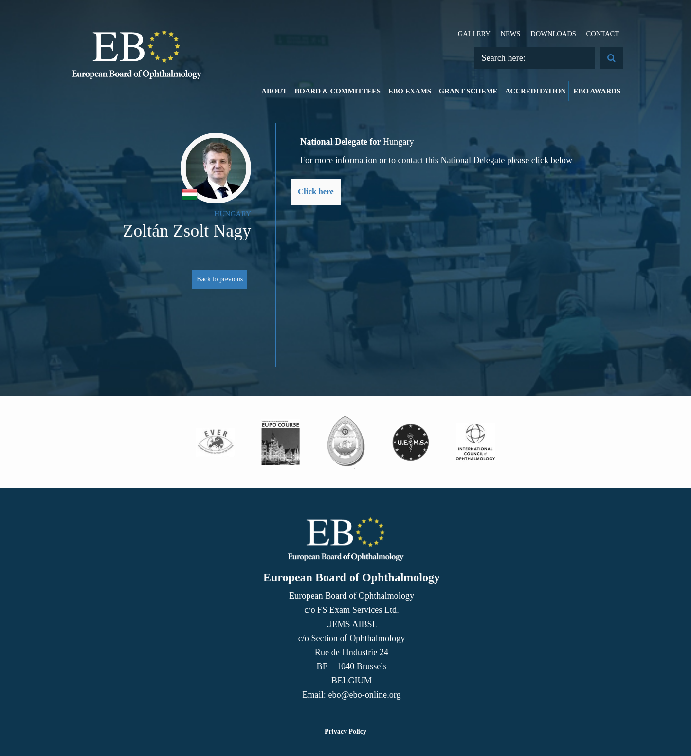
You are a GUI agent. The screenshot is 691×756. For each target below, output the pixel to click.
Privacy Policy (345, 731)
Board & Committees (337, 91)
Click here (316, 191)
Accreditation (535, 91)
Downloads (553, 33)
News (510, 33)
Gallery (474, 33)
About (274, 91)
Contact (602, 33)
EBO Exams (409, 91)
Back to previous (220, 279)
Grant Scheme (467, 91)
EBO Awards (597, 91)
